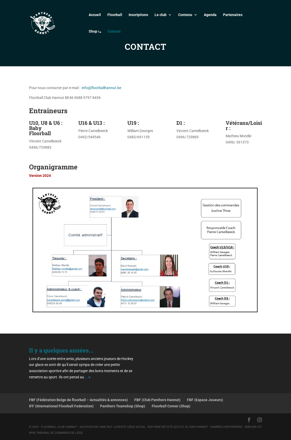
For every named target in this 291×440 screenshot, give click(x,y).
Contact (114, 31)
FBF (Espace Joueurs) (205, 400)
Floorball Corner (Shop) (171, 406)
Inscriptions (138, 15)
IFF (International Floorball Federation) (61, 406)
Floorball (114, 15)
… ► (88, 377)
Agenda (210, 15)
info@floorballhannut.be (101, 88)
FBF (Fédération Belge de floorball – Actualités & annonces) (78, 400)
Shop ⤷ (95, 31)
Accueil (95, 15)
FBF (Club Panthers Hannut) (157, 400)
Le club (161, 15)
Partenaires (232, 15)
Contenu (185, 15)
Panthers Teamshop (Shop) (122, 406)
